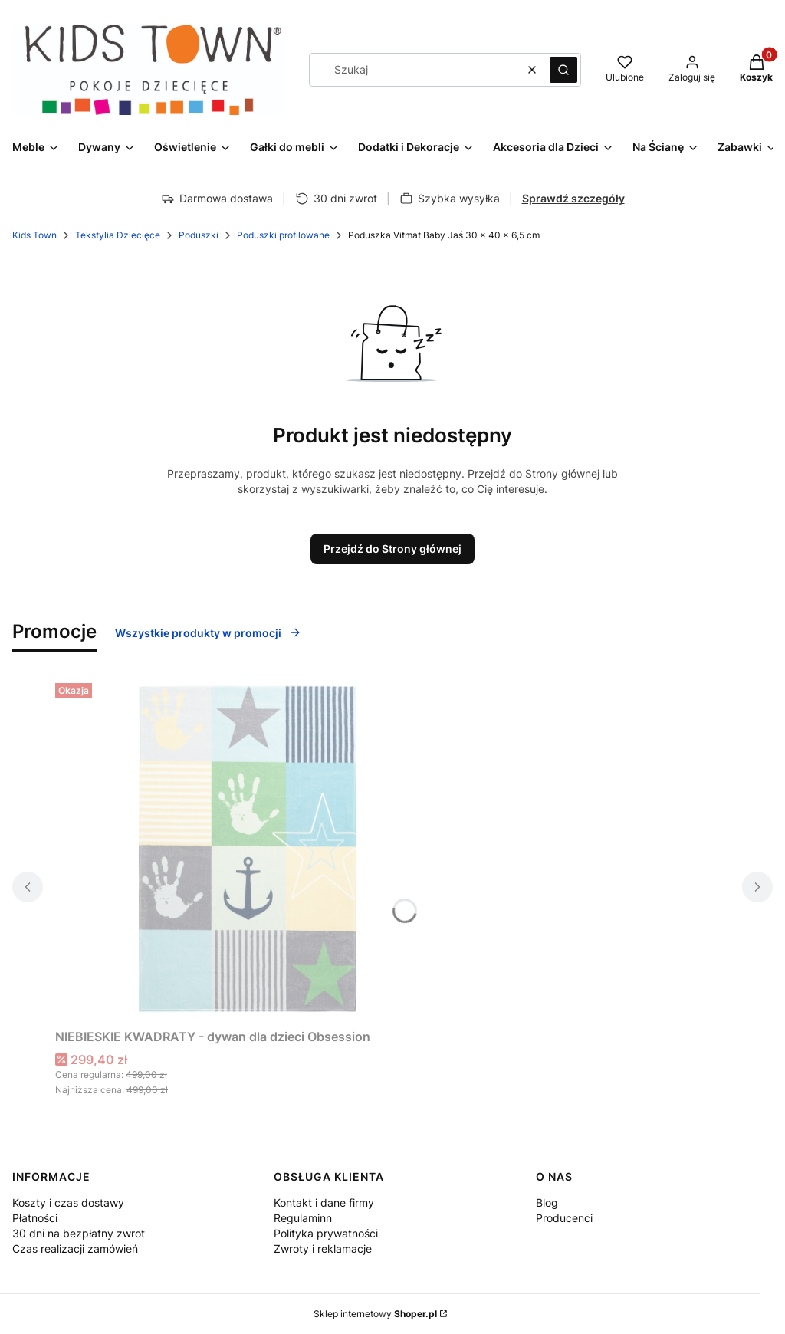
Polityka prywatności (326, 1233)
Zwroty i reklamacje (323, 1248)
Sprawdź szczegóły (573, 198)
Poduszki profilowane (283, 235)
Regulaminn (303, 1217)
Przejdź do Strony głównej (392, 548)
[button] (563, 70)
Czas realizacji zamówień (75, 1248)
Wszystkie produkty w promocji (208, 632)
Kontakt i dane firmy (324, 1202)
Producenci (564, 1217)
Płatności (34, 1217)
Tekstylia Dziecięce (117, 235)
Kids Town (34, 235)
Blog (547, 1202)
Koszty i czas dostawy (68, 1202)
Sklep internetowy (375, 1313)
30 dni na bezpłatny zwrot (78, 1233)
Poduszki (198, 235)
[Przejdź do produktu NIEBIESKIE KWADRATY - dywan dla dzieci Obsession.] (246, 849)
